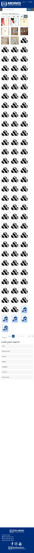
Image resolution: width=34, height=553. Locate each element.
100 (10, 16)
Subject (4, 361)
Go (29, 9)
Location (4, 372)
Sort (3, 16)
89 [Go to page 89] (32, 336)
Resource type (6, 351)
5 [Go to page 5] (23, 336)
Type (3, 346)
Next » (17, 14)
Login (30, 2)
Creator (4, 356)
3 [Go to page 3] (18, 336)
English (24, 2)
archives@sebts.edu (8, 537)
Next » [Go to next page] (10, 336)
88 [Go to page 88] (29, 336)
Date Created (5, 377)
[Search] (14, 9)
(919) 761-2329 (6, 535)
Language (4, 367)
